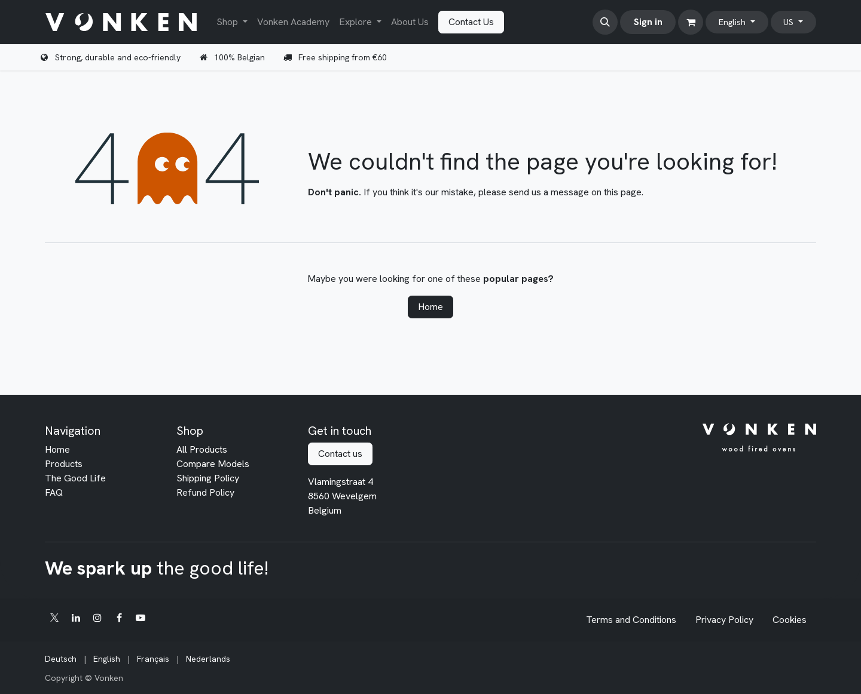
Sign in (648, 22)
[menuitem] (232, 22)
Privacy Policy (724, 619)
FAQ (54, 492)
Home (430, 306)
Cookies (790, 619)
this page (623, 192)
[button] (605, 22)
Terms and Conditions (631, 619)
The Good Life (75, 478)
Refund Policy (205, 492)
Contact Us (471, 22)
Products (64, 463)
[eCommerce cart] (690, 22)
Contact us (340, 453)
